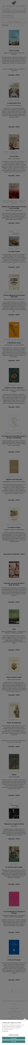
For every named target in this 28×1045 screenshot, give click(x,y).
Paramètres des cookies (13, 1034)
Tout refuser (13, 1041)
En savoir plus (5, 1031)
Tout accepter (14, 1038)
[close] (25, 1020)
